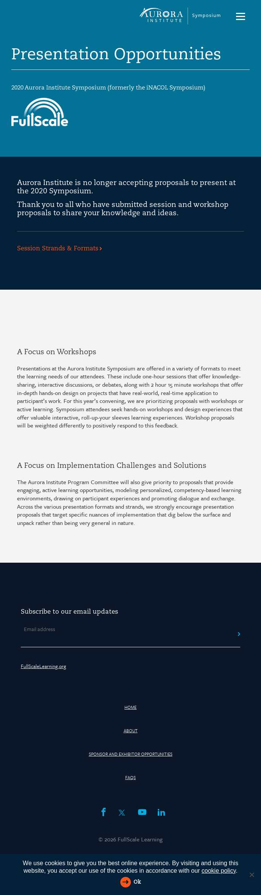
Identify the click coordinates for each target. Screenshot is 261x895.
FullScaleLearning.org (43, 666)
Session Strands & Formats (57, 249)
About (131, 730)
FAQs (130, 777)
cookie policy (219, 870)
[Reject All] (251, 874)
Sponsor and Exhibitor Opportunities (130, 754)
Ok (137, 882)
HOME (130, 707)
